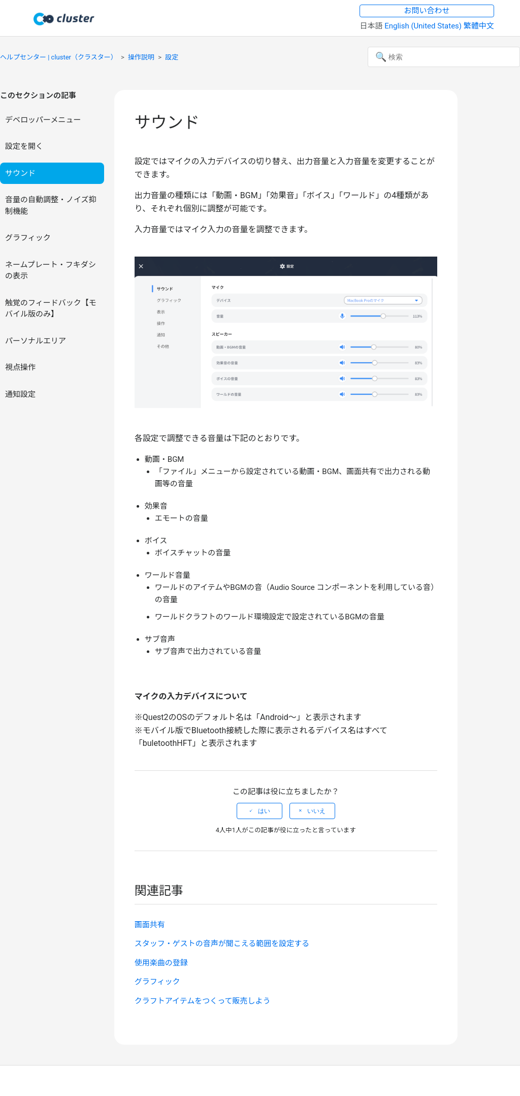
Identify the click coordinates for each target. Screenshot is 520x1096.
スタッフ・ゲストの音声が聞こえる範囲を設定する (222, 943)
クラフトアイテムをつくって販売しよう (203, 1001)
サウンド (20, 173)
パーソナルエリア (35, 341)
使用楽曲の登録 (161, 962)
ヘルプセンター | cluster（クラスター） (58, 57)
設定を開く (24, 146)
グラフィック (28, 237)
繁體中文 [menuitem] (479, 25)
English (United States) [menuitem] (424, 25)
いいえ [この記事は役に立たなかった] (316, 811)
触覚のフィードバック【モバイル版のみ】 (50, 308)
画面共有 (150, 924)
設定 (171, 57)
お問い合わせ (427, 10)
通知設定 (20, 394)
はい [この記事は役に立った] (264, 811)
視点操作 (20, 367)
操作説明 (141, 57)
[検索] (444, 57)
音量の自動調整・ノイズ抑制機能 (50, 205)
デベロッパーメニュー (43, 119)
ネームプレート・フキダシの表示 (50, 270)
